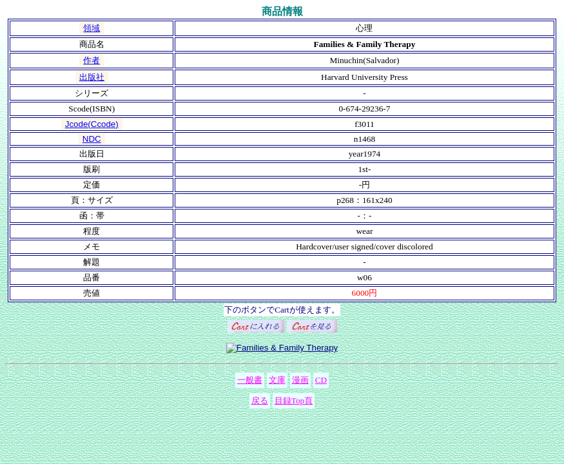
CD (321, 380)
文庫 (277, 380)
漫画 (300, 380)
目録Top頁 (294, 400)
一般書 (249, 380)
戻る (259, 400)
